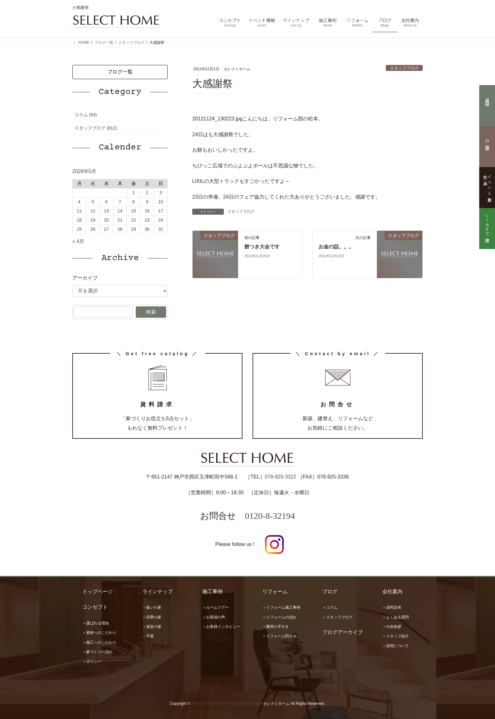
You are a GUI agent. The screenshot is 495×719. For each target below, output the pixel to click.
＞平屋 (148, 636)
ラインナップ (157, 591)
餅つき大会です (262, 246)
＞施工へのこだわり (99, 642)
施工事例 (212, 591)
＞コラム (329, 607)
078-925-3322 (280, 476)
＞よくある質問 (395, 617)
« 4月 (78, 241)
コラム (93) (86, 114)
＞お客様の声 (213, 617)
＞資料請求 (391, 607)
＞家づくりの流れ (97, 652)
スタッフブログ (404, 68)
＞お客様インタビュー (221, 626)
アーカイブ (85, 278)
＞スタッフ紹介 (395, 636)
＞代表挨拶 (391, 626)
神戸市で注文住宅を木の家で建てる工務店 (227, 703)
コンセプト (95, 607)
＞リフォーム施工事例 (281, 607)
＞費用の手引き (275, 626)
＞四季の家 (151, 617)
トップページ (97, 591)
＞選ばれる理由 (95, 623)
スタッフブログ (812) (96, 127)
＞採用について (395, 646)
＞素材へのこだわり (99, 632)
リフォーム (275, 591)
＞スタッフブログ (337, 617)
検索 (151, 312)
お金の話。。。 (336, 246)
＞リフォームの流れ (279, 617)
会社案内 (392, 591)
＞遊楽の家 (151, 626)
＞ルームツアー (215, 607)
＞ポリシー (91, 661)
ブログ (329, 591)
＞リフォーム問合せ (279, 636)
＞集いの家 (151, 607)
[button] (120, 72)
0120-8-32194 (270, 516)
